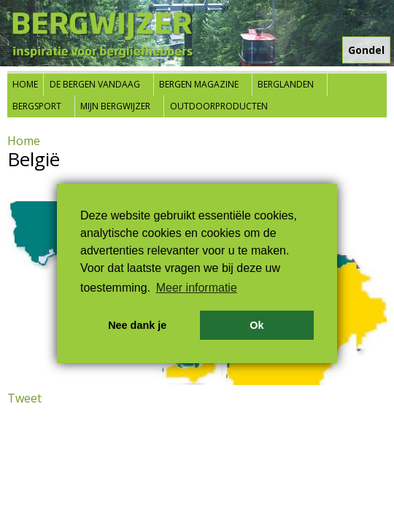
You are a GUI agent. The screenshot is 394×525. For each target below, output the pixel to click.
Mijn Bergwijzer (115, 106)
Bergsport (36, 106)
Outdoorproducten (219, 106)
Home (25, 84)
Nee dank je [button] (137, 325)
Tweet (24, 398)
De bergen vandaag (95, 84)
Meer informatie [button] (196, 287)
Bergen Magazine (199, 84)
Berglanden (286, 84)
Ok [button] (256, 325)
